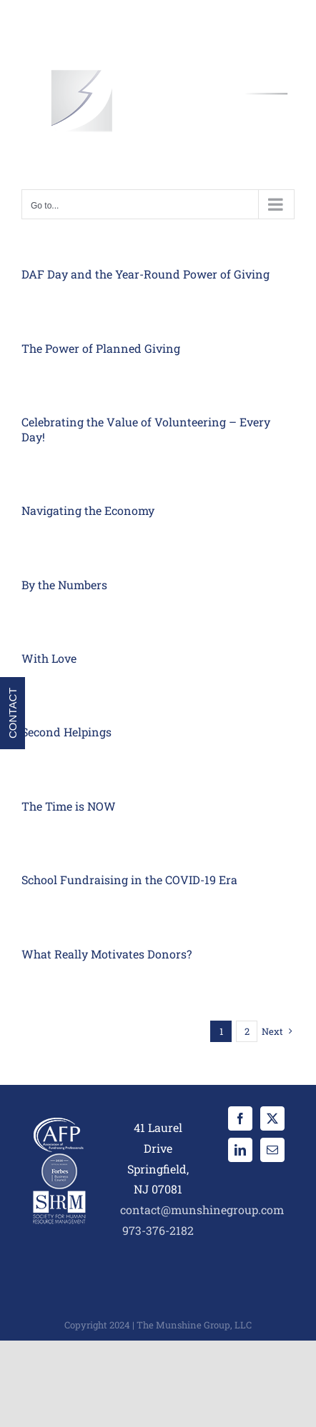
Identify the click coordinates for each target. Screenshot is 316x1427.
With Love (48, 658)
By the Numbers (64, 584)
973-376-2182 (158, 1230)
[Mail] (272, 1150)
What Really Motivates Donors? (106, 953)
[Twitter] (272, 1118)
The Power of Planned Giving (100, 348)
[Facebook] (240, 1118)
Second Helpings (66, 731)
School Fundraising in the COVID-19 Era (129, 879)
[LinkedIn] (240, 1150)
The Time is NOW (68, 805)
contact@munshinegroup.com (202, 1209)
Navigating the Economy (87, 510)
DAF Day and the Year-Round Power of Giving (145, 273)
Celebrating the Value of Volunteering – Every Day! (145, 429)
